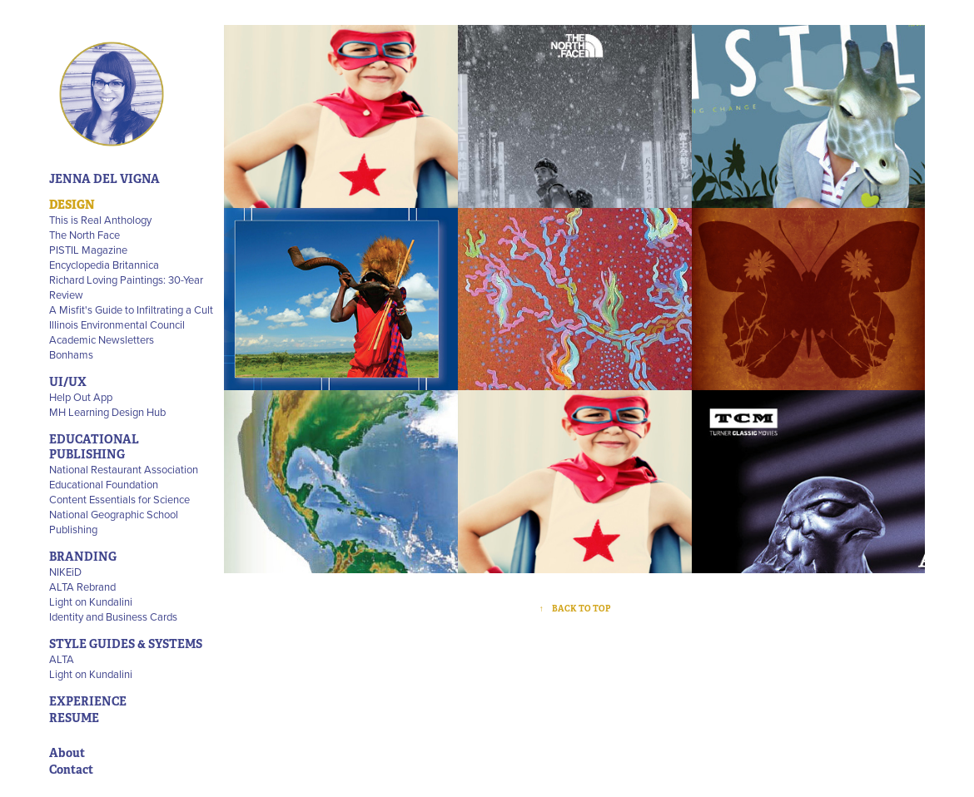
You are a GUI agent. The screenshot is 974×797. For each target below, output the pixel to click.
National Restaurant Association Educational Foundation (123, 477)
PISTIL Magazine (88, 249)
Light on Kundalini (90, 601)
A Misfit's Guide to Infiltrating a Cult (131, 309)
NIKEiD (65, 571)
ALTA (61, 658)
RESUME (74, 717)
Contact (71, 769)
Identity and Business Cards (113, 616)
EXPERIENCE (88, 701)
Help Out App (80, 396)
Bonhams (71, 354)
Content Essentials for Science (119, 499)
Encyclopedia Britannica (104, 264)
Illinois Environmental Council (117, 324)
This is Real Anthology (100, 219)
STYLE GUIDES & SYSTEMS (125, 643)
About (67, 752)
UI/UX (68, 381)
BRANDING (83, 556)
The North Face (84, 234)
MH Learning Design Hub (107, 411)
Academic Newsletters (101, 339)
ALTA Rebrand (82, 586)
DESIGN (72, 204)
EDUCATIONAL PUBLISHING (94, 447)
